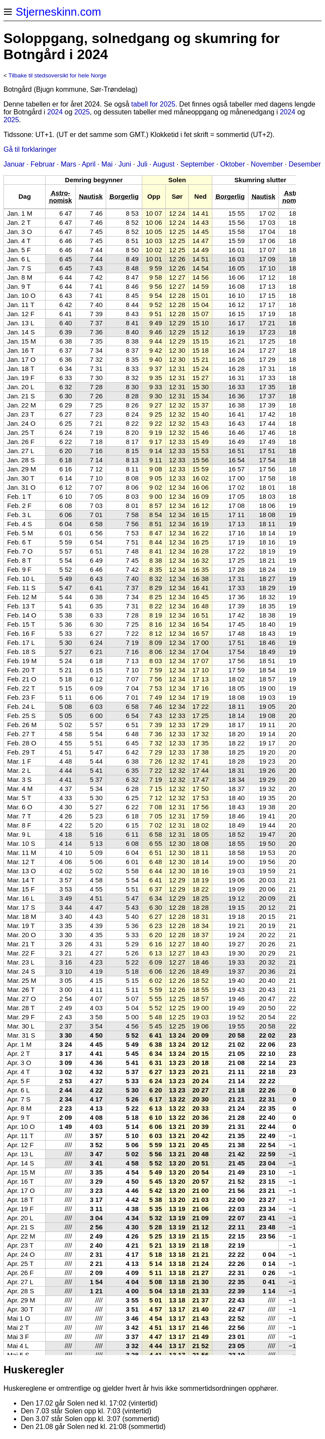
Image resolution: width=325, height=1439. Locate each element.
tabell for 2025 (153, 104)
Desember (305, 164)
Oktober (232, 164)
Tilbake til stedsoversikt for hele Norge (57, 75)
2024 (55, 112)
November (267, 164)
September (197, 164)
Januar (14, 164)
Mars (69, 164)
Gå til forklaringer (30, 149)
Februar (42, 164)
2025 (82, 112)
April (89, 164)
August (163, 164)
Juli (142, 164)
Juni (124, 164)
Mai (107, 164)
